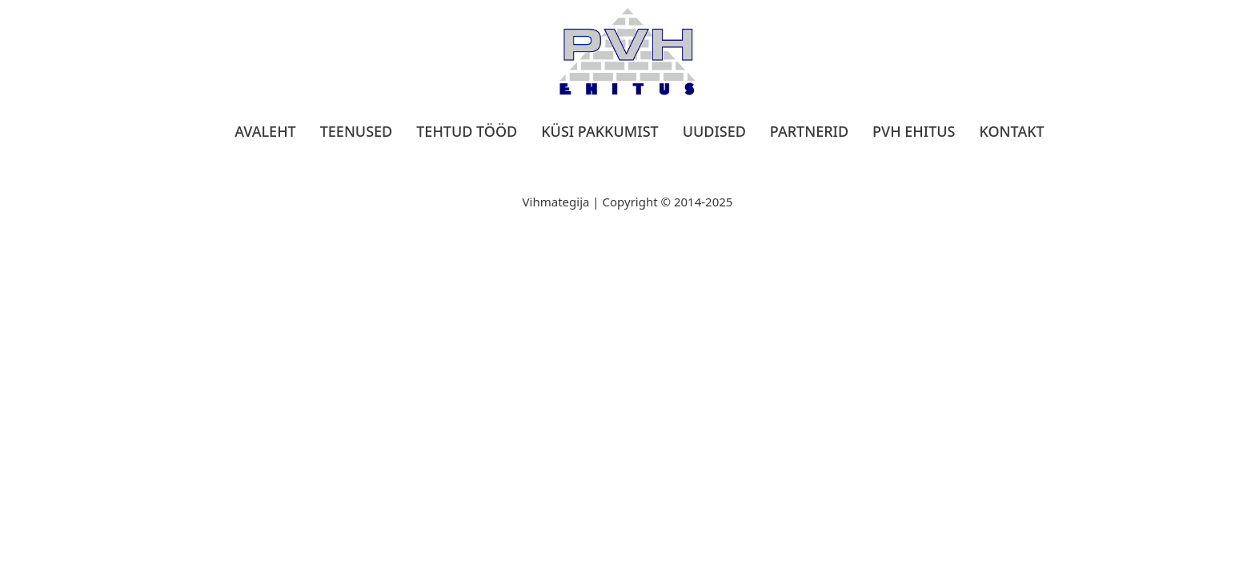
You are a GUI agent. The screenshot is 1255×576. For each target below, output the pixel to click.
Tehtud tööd (466, 131)
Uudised (714, 131)
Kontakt (1011, 131)
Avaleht (265, 131)
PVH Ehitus (913, 131)
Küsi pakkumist (599, 131)
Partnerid (809, 131)
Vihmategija (556, 202)
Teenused (356, 131)
